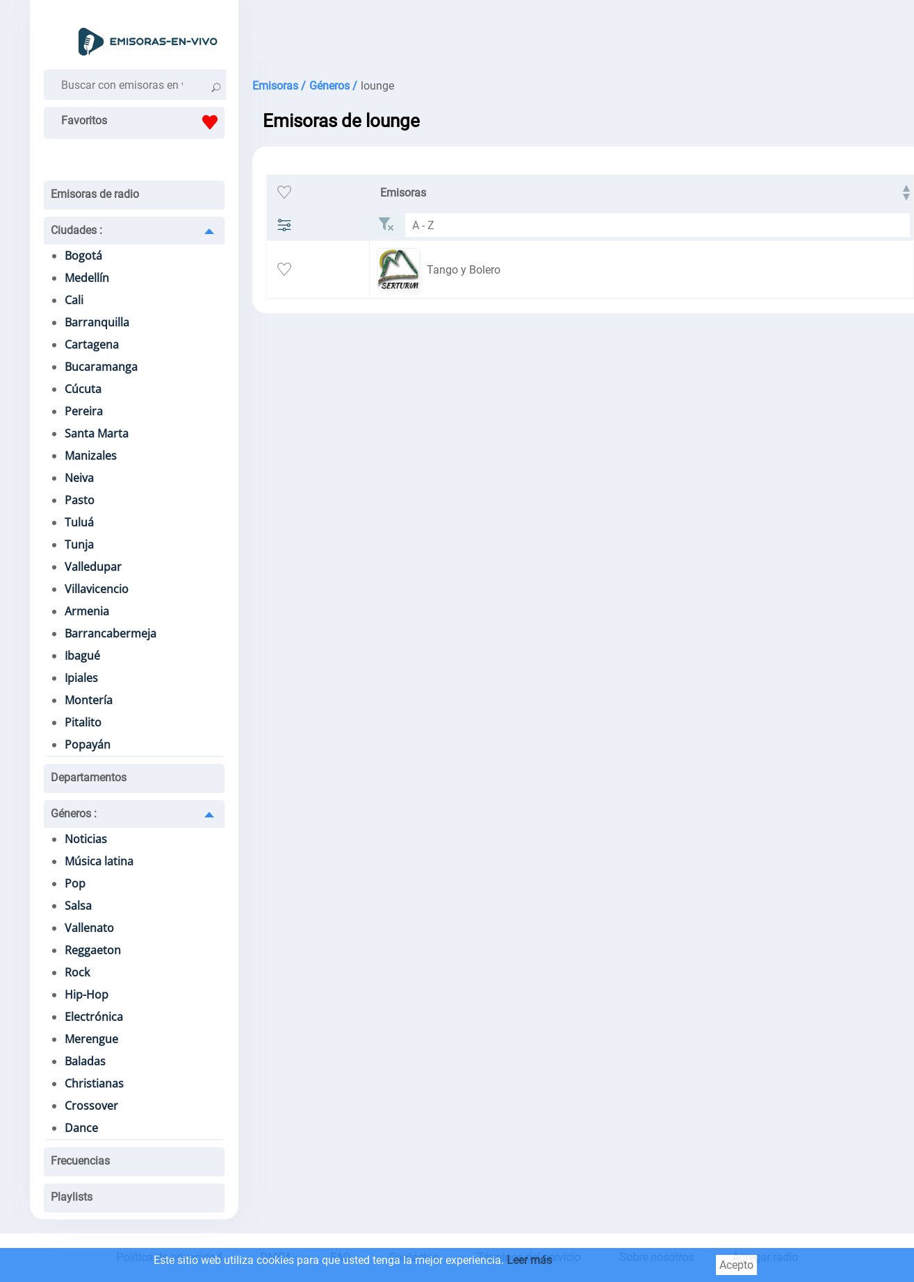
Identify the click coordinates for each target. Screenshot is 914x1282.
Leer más (529, 1260)
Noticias (86, 839)
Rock (77, 972)
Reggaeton (93, 950)
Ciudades (76, 230)
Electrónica (94, 1016)
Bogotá (83, 255)
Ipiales (81, 677)
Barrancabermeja (110, 633)
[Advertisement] (572, 34)
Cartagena (92, 344)
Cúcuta (83, 389)
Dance (81, 1127)
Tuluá (79, 522)
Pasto (80, 500)
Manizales (91, 455)
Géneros (74, 813)
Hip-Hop (86, 994)
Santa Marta (97, 433)
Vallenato (89, 927)
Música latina (99, 861)
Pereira (84, 411)
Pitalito (83, 722)
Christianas (94, 1083)
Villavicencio (97, 589)
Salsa (78, 905)
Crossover (91, 1105)
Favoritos (143, 122)
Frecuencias (80, 1160)
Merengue (91, 1039)
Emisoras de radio (95, 194)
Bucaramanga (101, 366)
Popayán (88, 744)
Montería (89, 700)
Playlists (71, 1197)
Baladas (85, 1061)
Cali (74, 300)
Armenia (87, 611)
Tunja (79, 544)
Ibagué (82, 655)
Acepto (736, 1265)
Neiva (79, 477)
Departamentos (89, 777)
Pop (75, 883)
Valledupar (93, 566)
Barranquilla (97, 322)
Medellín (87, 277)
